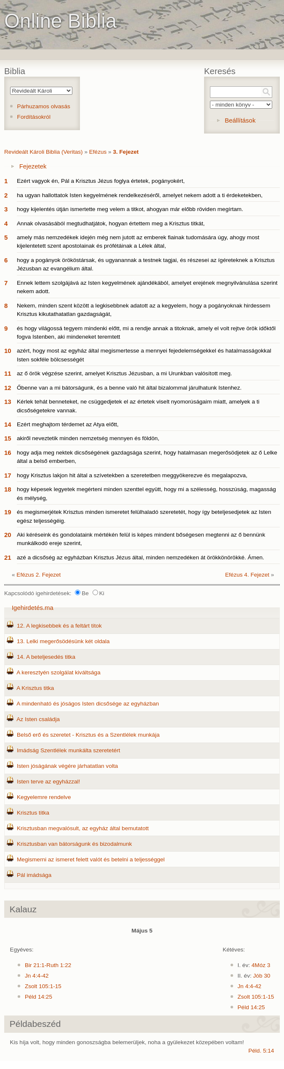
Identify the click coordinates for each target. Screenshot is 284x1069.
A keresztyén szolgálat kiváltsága (58, 672)
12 (7, 387)
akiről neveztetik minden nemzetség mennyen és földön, (88, 438)
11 (7, 373)
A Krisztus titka (35, 688)
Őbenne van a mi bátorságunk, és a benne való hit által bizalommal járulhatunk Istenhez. (129, 388)
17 (7, 475)
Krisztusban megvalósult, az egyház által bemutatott (83, 828)
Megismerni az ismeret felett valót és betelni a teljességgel (91, 859)
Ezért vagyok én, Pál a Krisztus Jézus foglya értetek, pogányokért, (101, 181)
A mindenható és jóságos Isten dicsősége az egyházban (87, 703)
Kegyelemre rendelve (44, 797)
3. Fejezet (125, 152)
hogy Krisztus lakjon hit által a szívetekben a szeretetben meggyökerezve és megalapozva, (132, 475)
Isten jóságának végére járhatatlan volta (67, 766)
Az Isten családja (38, 719)
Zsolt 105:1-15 (43, 986)
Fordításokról (33, 117)
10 (7, 350)
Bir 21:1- (35, 965)
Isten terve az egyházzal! (48, 781)
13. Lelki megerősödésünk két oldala (63, 641)
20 (7, 534)
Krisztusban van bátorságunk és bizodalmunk (74, 844)
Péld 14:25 (38, 997)
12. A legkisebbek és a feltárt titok (59, 626)
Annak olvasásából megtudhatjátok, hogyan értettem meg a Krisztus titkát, (111, 223)
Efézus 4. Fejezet (247, 575)
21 (7, 557)
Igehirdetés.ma (32, 607)
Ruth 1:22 (58, 965)
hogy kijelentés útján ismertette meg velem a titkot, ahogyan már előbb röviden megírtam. (130, 209)
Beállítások (240, 120)
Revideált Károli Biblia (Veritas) (43, 152)
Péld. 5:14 (261, 1051)
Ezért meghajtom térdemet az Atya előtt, (68, 424)
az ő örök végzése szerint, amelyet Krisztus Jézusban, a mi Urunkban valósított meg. (124, 373)
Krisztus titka (33, 813)
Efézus (98, 152)
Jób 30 (262, 976)
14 (7, 424)
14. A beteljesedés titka (46, 657)
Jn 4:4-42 (37, 976)
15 (7, 438)
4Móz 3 (261, 965)
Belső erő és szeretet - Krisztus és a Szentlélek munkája (88, 735)
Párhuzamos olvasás (43, 106)
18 (7, 489)
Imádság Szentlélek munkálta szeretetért (68, 750)
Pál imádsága (34, 875)
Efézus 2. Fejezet (38, 575)
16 (7, 452)
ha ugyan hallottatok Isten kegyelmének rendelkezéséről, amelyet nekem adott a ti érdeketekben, (140, 195)
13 (7, 401)
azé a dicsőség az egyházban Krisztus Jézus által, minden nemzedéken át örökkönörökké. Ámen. (140, 557)
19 (7, 512)
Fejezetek (33, 166)
